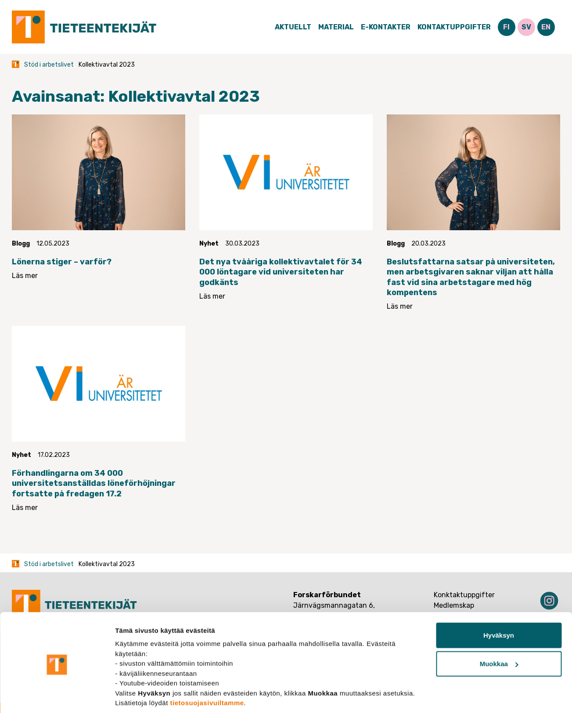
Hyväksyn (498, 604)
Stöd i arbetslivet (49, 64)
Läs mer (25, 275)
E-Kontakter (385, 27)
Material (336, 27)
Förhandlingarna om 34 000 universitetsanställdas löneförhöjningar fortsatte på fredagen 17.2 (94, 483)
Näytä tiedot (134, 695)
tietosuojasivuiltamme (207, 671)
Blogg (21, 243)
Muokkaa (499, 633)
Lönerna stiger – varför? (62, 262)
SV (526, 27)
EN (545, 27)
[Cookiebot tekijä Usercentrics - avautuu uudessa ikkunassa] (56, 695)
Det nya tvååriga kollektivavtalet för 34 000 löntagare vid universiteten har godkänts (280, 272)
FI (506, 27)
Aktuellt (293, 27)
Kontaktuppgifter (454, 27)
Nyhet (209, 243)
